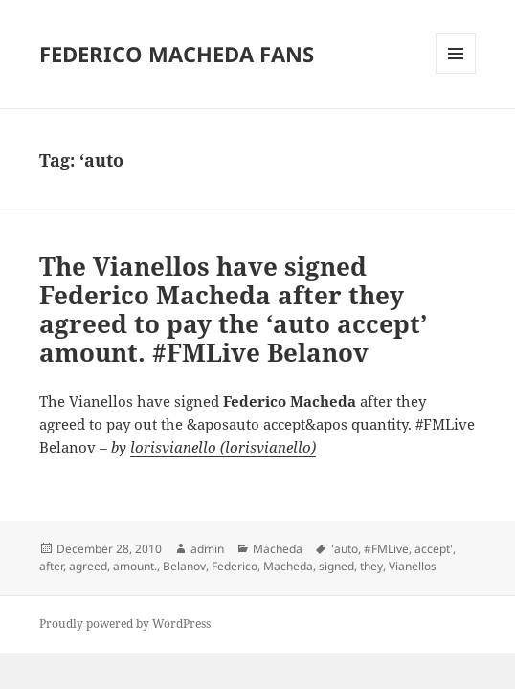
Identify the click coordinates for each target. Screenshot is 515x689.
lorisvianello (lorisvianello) (223, 446)
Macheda (277, 549)
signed (336, 566)
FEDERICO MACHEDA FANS (176, 53)
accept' (433, 549)
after (51, 566)
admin (207, 549)
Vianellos (413, 566)
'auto (344, 549)
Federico (235, 566)
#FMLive (386, 549)
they (371, 566)
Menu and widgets (456, 73)
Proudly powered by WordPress (125, 623)
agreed (88, 566)
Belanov (184, 566)
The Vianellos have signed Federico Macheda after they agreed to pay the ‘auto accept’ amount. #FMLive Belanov (233, 309)
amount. (135, 566)
